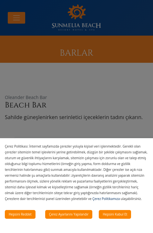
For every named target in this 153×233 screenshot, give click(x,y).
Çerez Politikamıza (106, 198)
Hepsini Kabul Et (115, 214)
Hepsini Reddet (20, 214)
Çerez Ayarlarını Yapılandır (69, 214)
